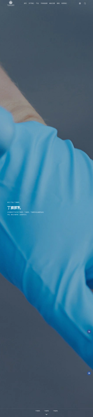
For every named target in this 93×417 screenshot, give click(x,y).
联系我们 (64, 3)
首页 (25, 3)
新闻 (58, 3)
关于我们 (31, 3)
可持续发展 (44, 3)
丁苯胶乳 (37, 411)
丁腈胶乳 (46, 411)
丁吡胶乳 (55, 411)
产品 (37, 3)
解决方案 (52, 3)
